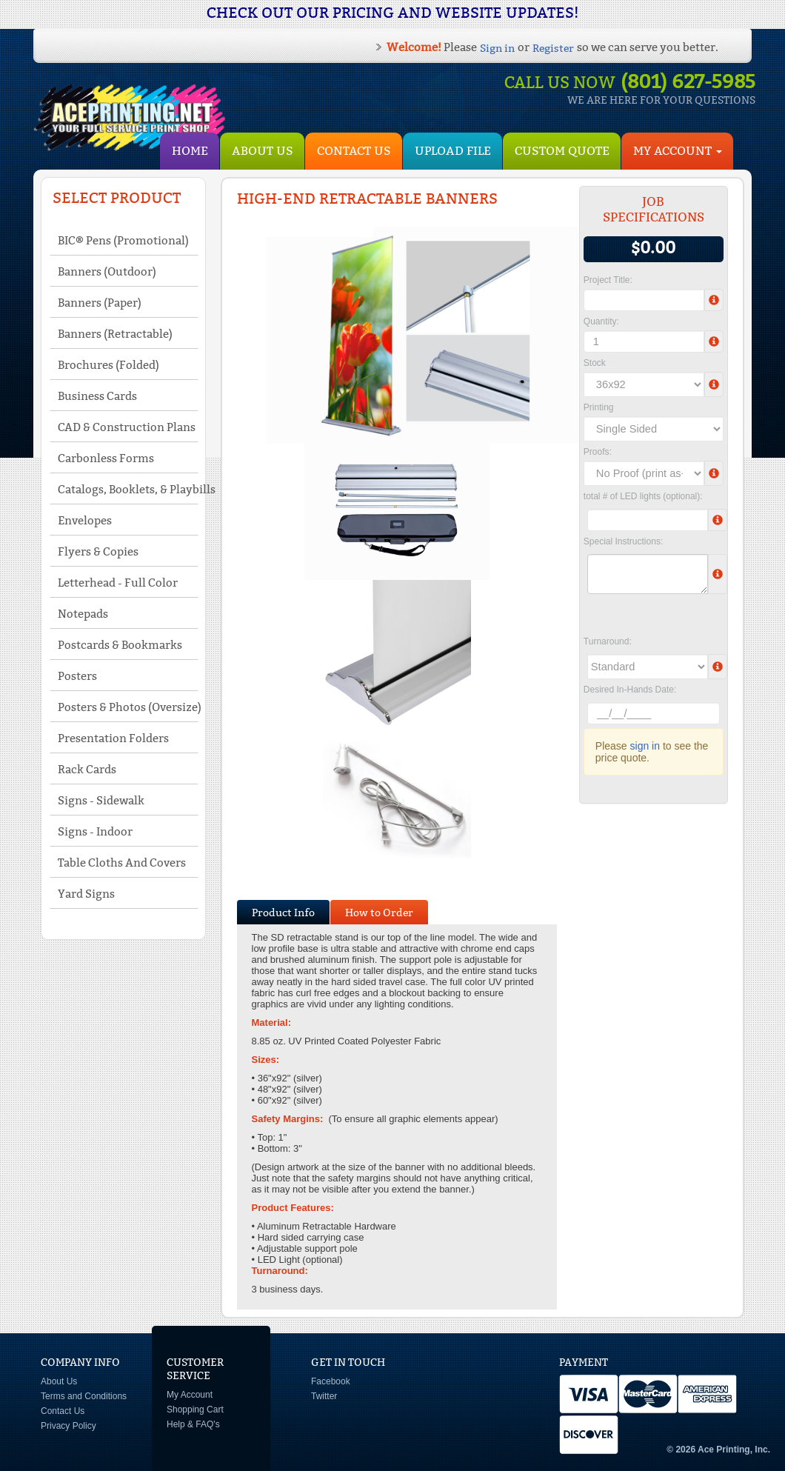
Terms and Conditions (84, 1396)
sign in (645, 746)
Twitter (324, 1396)
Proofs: (598, 452)
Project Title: (608, 280)
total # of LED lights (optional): (643, 496)
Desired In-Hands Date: (630, 689)
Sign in (497, 48)
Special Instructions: (623, 541)
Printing (599, 407)
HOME (190, 151)
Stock (595, 363)
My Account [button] (677, 151)
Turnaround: (608, 641)
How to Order (379, 912)
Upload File (453, 151)
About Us (262, 151)
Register (553, 48)
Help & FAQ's (193, 1424)
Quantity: (601, 321)
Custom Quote (562, 151)
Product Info (283, 912)
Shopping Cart (195, 1409)
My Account (190, 1395)
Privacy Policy (68, 1426)
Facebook (330, 1381)
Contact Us (354, 151)
